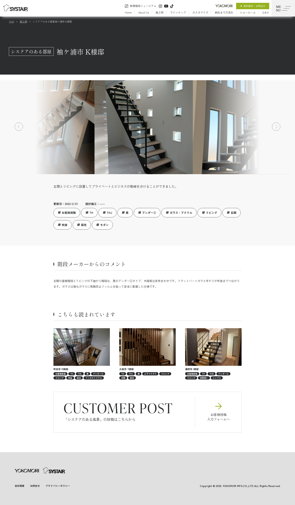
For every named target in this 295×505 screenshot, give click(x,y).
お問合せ (35, 486)
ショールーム (248, 12)
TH (91, 213)
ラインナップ (178, 12)
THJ (109, 213)
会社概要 (19, 486)
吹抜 (64, 225)
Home (128, 12)
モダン (104, 225)
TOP (11, 21)
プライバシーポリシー (58, 486)
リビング (211, 213)
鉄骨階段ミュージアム (143, 6)
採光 (84, 225)
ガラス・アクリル (181, 213)
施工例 (159, 12)
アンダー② (149, 213)
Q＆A (265, 12)
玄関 (233, 213)
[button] (19, 126)
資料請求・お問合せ (252, 6)
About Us (143, 12)
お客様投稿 (69, 213)
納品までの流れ (224, 12)
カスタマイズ (200, 12)
